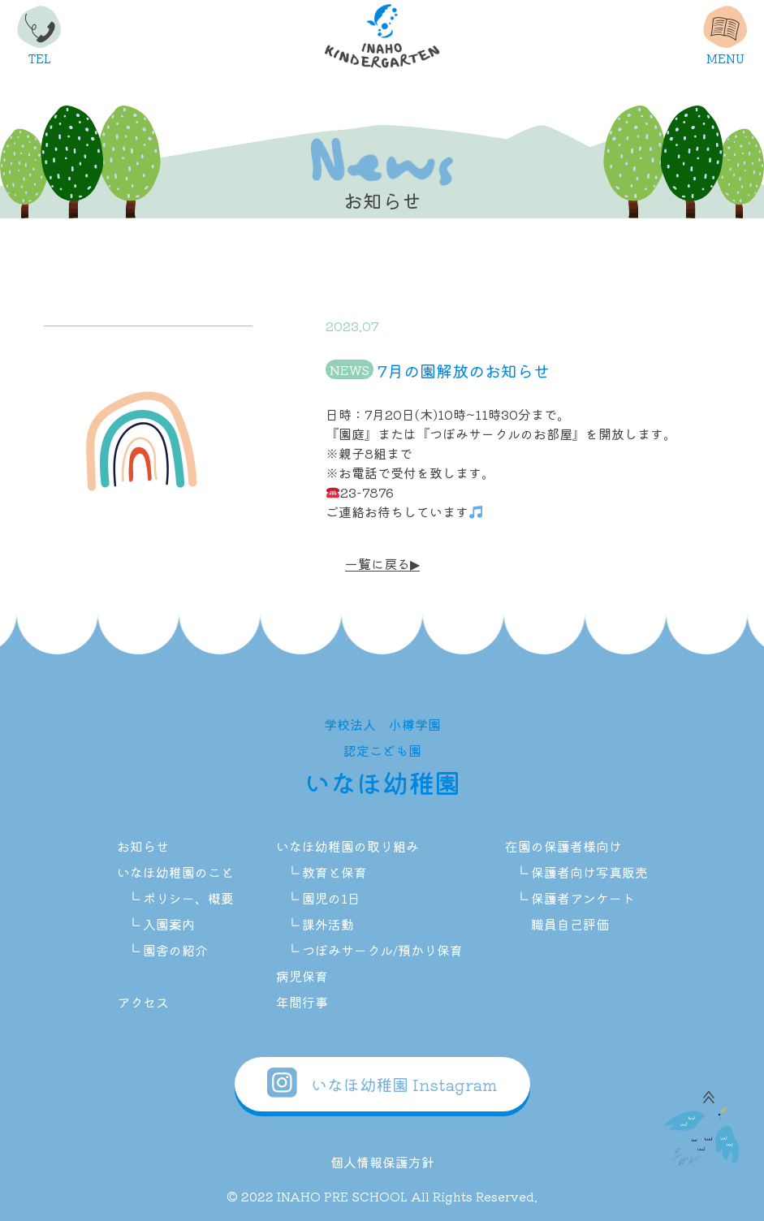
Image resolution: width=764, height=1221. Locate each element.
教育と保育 (334, 872)
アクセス (143, 1002)
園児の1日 (331, 898)
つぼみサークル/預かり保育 (382, 950)
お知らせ (143, 846)
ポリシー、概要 (188, 898)
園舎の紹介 (175, 950)
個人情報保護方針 (382, 1161)
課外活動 (328, 924)
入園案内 (169, 924)
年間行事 (302, 1002)
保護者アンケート (583, 898)
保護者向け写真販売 (589, 872)
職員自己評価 (570, 924)
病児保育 (302, 976)
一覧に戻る (377, 564)
